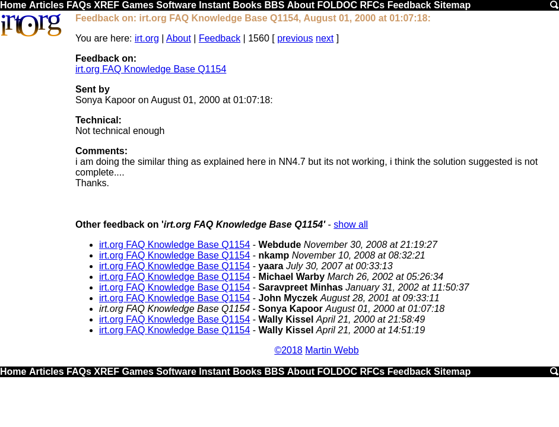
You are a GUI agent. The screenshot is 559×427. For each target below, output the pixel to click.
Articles (46, 5)
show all (351, 224)
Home (13, 5)
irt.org (147, 38)
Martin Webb (331, 350)
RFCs (372, 5)
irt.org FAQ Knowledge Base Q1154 (150, 69)
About (301, 5)
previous (295, 38)
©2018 (288, 350)
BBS (275, 5)
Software (176, 5)
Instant (214, 5)
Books (247, 5)
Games (137, 5)
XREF (106, 5)
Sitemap (452, 5)
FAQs (78, 5)
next (325, 38)
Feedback (409, 5)
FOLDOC (337, 5)
